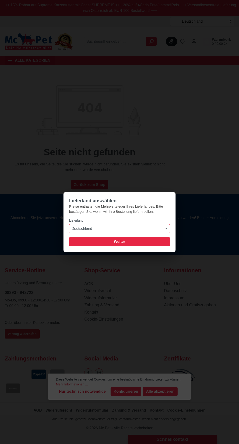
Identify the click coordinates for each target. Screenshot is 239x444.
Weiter (119, 242)
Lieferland (76, 220)
